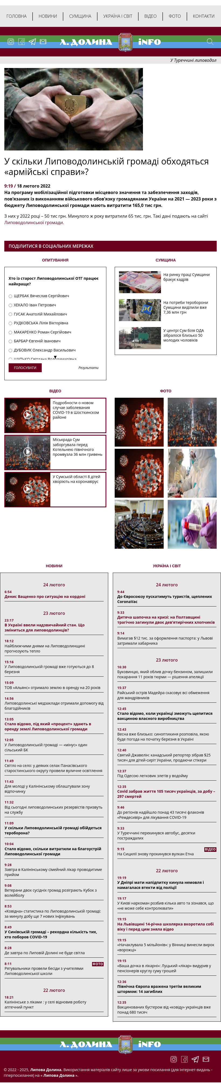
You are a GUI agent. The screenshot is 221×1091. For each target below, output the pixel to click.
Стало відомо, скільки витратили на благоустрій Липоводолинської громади (53, 851)
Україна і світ (117, 16)
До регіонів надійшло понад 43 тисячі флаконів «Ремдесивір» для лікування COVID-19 (160, 815)
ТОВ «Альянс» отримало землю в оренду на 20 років (52, 687)
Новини (48, 16)
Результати (89, 368)
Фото (175, 16)
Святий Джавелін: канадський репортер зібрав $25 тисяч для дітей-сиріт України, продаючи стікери (164, 757)
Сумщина (80, 16)
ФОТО (165, 391)
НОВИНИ (54, 566)
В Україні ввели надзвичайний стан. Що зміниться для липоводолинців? (45, 627)
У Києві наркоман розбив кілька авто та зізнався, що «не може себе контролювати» (165, 905)
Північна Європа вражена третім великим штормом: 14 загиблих (159, 989)
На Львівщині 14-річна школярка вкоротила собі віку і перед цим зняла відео (165, 926)
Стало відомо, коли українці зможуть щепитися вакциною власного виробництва (165, 716)
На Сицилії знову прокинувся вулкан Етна (155, 853)
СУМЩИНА (166, 260)
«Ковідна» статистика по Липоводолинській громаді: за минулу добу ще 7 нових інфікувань (53, 914)
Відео (150, 16)
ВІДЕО (55, 391)
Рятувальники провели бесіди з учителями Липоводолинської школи (44, 971)
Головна (16, 16)
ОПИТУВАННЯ (55, 260)
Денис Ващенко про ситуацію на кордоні (45, 596)
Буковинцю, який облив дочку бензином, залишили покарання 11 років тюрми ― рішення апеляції (165, 674)
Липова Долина (59, 1075)
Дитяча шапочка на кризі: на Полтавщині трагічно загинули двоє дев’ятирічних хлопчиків (166, 620)
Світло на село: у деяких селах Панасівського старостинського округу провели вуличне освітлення (53, 768)
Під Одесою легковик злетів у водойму (152, 775)
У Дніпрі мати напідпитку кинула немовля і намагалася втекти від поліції (160, 885)
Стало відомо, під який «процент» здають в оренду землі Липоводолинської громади (48, 726)
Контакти (204, 16)
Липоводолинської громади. (34, 222)
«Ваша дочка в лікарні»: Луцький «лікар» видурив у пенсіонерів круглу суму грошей (164, 968)
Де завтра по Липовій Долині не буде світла (45, 952)
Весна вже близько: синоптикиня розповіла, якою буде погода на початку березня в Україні (163, 736)
